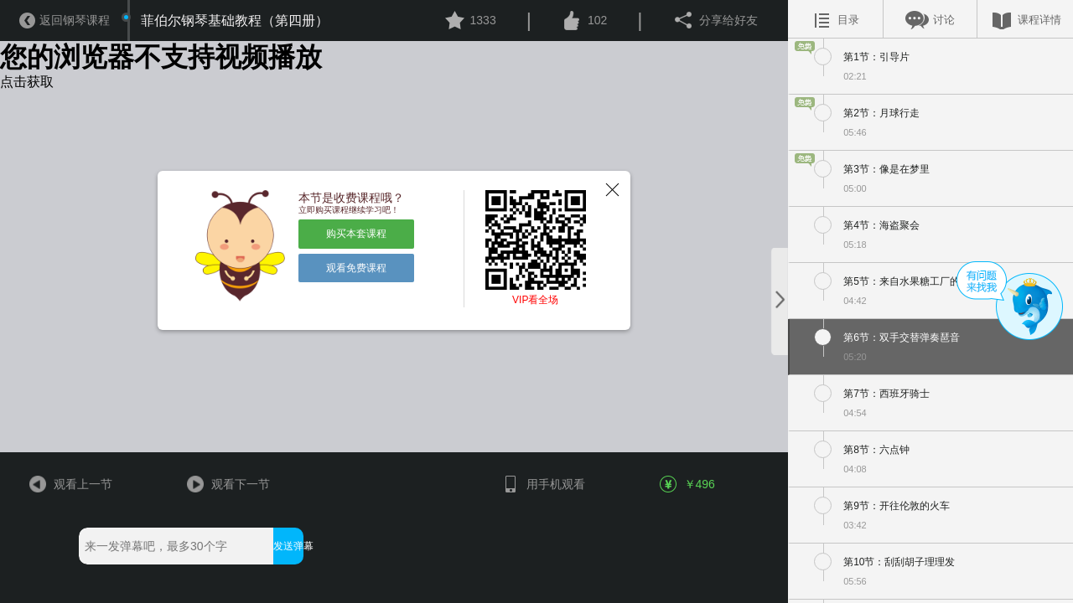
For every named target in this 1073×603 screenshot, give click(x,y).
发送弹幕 (288, 546)
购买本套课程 (356, 234)
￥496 (688, 484)
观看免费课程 (356, 268)
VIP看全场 (535, 300)
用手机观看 (542, 484)
